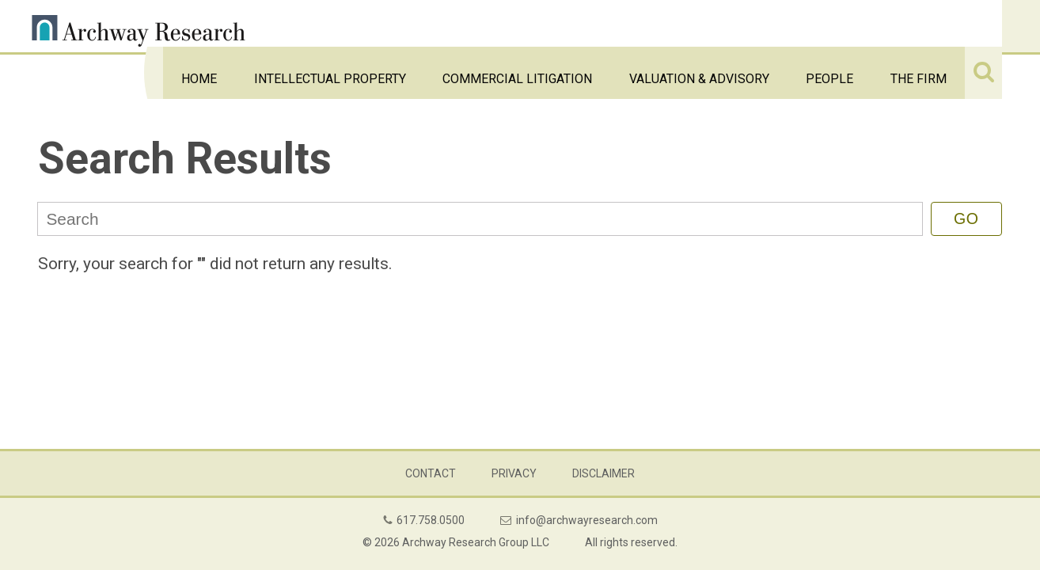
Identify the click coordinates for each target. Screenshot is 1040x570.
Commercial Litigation (634, 26)
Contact (430, 473)
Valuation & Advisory (775, 26)
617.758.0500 (431, 520)
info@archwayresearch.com (587, 520)
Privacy (514, 473)
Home (390, 26)
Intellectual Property (488, 26)
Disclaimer (603, 473)
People (873, 26)
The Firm (934, 26)
